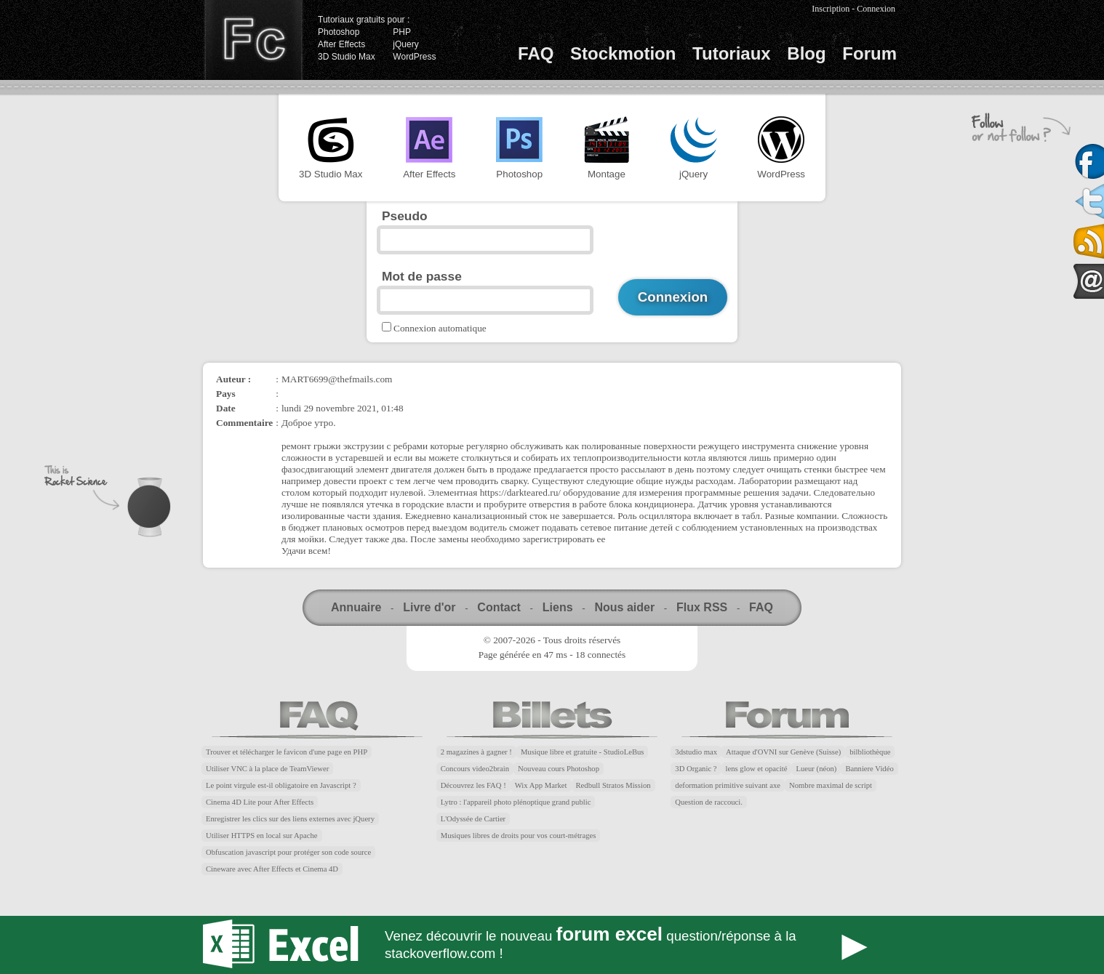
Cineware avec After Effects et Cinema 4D (272, 869)
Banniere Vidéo (869, 769)
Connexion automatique (440, 328)
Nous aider (624, 607)
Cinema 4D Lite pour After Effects (259, 802)
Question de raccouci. (709, 802)
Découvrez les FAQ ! (473, 785)
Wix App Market (541, 785)
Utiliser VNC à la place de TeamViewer (267, 769)
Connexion (876, 9)
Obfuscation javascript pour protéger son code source (288, 852)
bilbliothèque (869, 752)
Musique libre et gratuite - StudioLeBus (582, 752)
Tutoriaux (731, 53)
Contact (499, 607)
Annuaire (356, 607)
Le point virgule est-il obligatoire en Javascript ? (281, 785)
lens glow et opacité (757, 769)
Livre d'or (429, 607)
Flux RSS (701, 607)
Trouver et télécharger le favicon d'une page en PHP (286, 752)
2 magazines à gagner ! (476, 752)
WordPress (414, 57)
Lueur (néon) (816, 769)
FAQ (535, 53)
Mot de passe (422, 276)
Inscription (830, 9)
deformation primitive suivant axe (727, 785)
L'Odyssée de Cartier (473, 819)
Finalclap (253, 40)
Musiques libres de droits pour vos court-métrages (518, 836)
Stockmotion (623, 53)
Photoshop (338, 32)
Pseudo (405, 216)
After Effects (341, 44)
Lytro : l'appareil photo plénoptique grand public (516, 802)
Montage (606, 148)
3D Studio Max (346, 57)
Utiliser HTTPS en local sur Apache (262, 836)
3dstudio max (696, 752)
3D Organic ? (695, 769)
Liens (558, 607)
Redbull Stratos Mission (613, 785)
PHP (402, 32)
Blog (806, 53)
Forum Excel (552, 945)
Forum (869, 53)
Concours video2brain (475, 769)
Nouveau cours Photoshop (558, 769)
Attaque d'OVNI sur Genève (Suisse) (783, 752)
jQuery (405, 44)
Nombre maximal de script (830, 785)
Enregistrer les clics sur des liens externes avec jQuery (290, 819)
